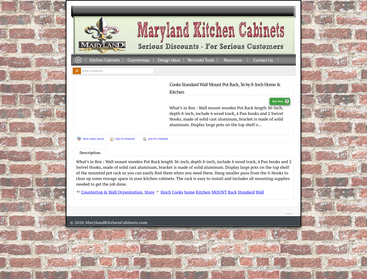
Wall (260, 192)
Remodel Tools (201, 60)
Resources (233, 60)
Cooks (177, 192)
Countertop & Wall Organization (111, 192)
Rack (232, 192)
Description (90, 152)
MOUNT (219, 192)
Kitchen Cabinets (105, 60)
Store (149, 192)
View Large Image (93, 138)
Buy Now (280, 101)
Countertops (139, 60)
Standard (246, 192)
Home (78, 60)
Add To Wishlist (125, 138)
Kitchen (203, 192)
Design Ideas (169, 60)
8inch (166, 192)
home (189, 192)
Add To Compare (158, 138)
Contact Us (263, 60)
